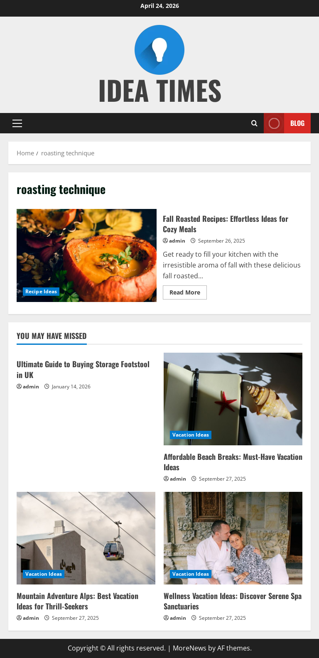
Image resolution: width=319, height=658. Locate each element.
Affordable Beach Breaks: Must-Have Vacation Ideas (233, 461)
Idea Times (159, 89)
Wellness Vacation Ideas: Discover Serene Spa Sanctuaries (233, 600)
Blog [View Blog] (284, 123)
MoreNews (189, 648)
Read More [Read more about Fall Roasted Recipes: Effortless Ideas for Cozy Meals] (188, 294)
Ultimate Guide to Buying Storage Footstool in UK (83, 369)
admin (177, 240)
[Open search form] (254, 123)
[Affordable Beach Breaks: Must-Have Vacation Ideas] (233, 399)
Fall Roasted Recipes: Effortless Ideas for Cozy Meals (87, 255)
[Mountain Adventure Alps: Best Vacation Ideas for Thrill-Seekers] (86, 538)
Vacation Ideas (190, 434)
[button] (17, 123)
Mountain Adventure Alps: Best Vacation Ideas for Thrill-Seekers (77, 600)
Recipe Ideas (41, 291)
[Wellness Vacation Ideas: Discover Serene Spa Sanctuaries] (233, 538)
